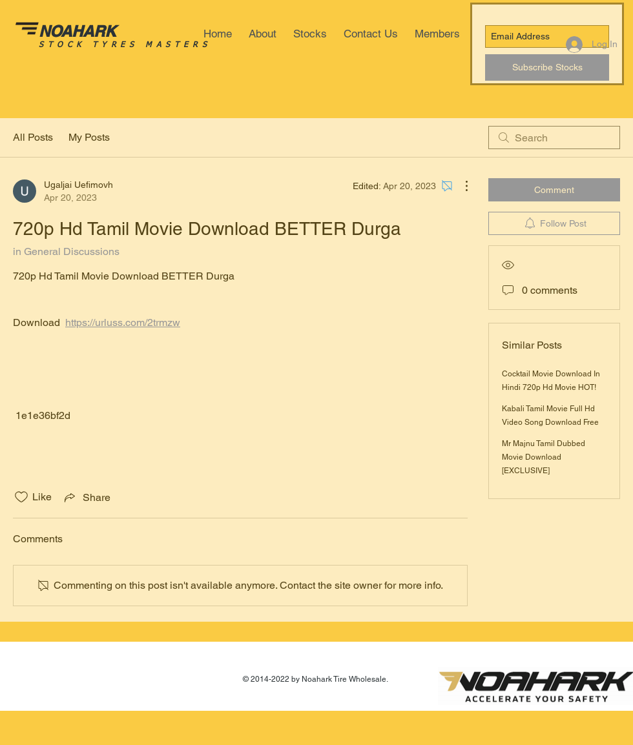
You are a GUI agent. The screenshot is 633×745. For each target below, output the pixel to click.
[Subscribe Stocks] (547, 67)
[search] (554, 137)
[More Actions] (460, 186)
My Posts (89, 137)
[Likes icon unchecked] (21, 497)
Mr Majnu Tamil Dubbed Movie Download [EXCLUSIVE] (543, 457)
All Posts (33, 137)
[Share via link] (86, 497)
